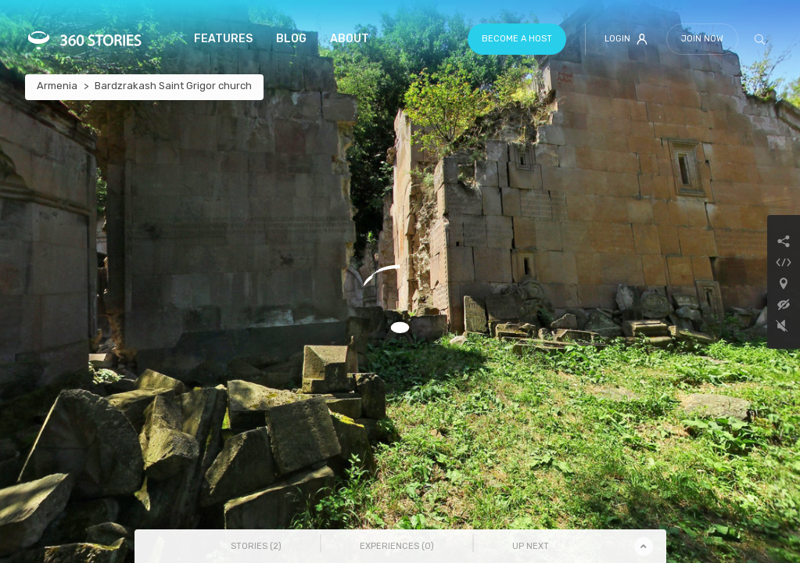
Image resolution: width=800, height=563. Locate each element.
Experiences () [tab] (397, 546)
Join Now (702, 39)
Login (626, 39)
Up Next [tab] (530, 546)
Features (223, 38)
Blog (291, 38)
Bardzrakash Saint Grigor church (173, 85)
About (349, 38)
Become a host (517, 39)
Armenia (57, 85)
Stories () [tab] (256, 546)
